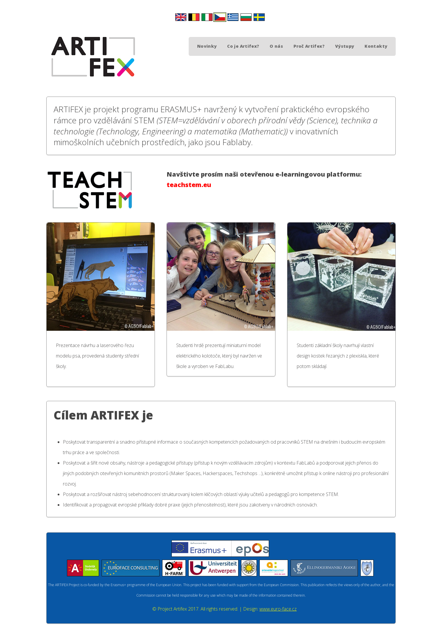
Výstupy (344, 46)
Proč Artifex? (309, 46)
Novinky (207, 46)
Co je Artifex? (243, 46)
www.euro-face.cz (278, 609)
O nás (276, 46)
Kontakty (376, 46)
